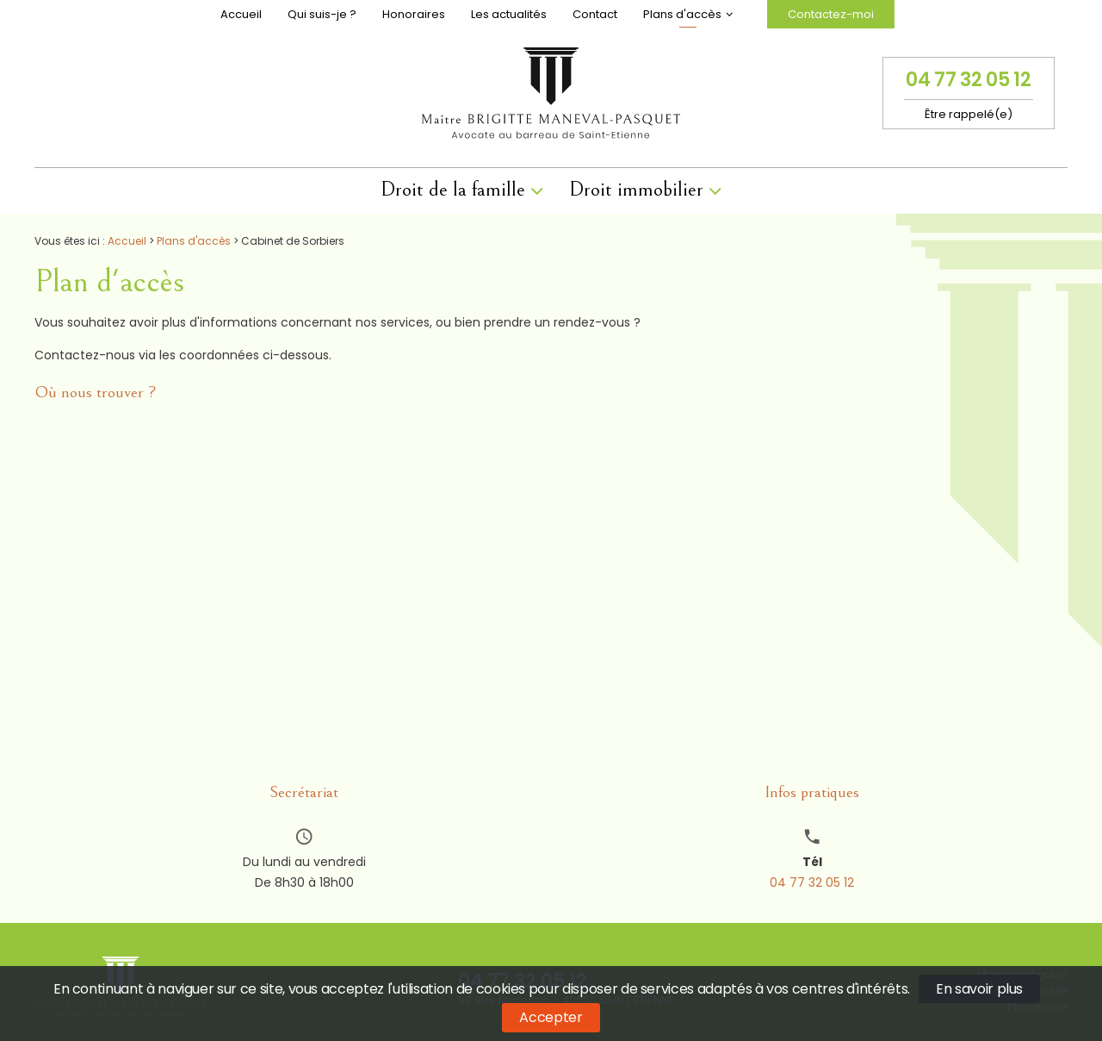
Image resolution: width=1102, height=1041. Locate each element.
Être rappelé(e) (968, 114)
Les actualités (509, 14)
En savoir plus (979, 989)
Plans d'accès (682, 14)
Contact (595, 14)
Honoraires (413, 14)
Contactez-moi (831, 14)
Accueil (241, 14)
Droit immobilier (636, 190)
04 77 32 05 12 (968, 79)
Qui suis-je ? (322, 14)
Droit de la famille (453, 190)
